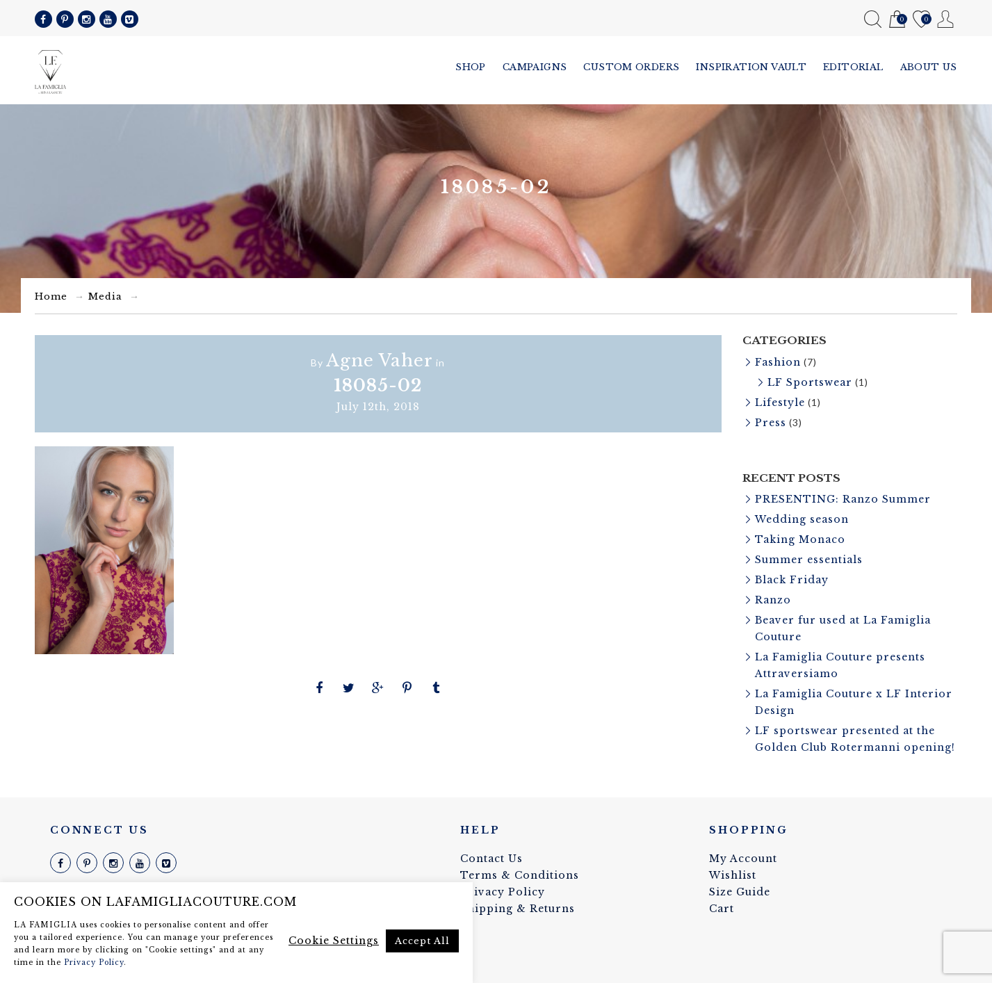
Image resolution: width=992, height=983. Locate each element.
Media (105, 296)
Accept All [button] (422, 941)
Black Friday (792, 580)
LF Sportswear (809, 382)
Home (51, 296)
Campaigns (535, 67)
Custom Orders (631, 67)
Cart (897, 20)
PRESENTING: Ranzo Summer (843, 499)
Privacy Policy (502, 892)
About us (928, 67)
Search (872, 19)
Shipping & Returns (517, 908)
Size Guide (739, 892)
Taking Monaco (800, 539)
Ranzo (773, 600)
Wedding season (802, 519)
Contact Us (491, 858)
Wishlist (921, 20)
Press (770, 422)
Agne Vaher (379, 360)
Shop (470, 67)
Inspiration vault (751, 67)
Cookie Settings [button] (333, 940)
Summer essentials (809, 559)
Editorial (853, 67)
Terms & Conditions (519, 875)
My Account (945, 19)
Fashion (778, 362)
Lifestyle (780, 402)
